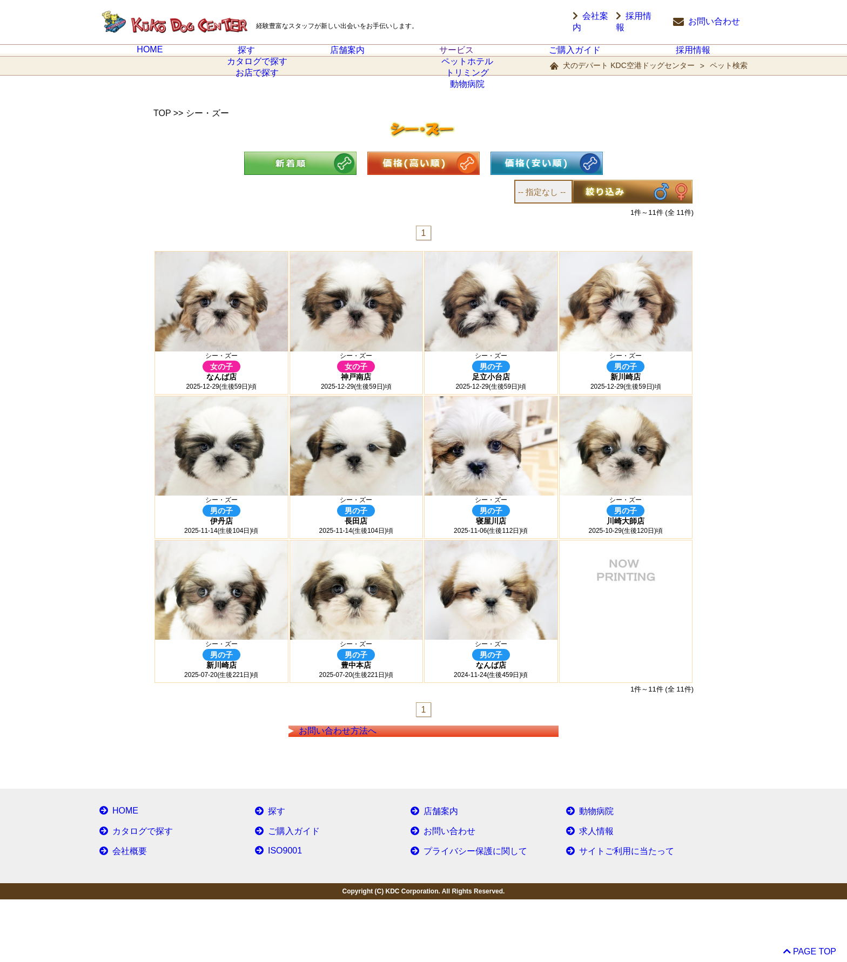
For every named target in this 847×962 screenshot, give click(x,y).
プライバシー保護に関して (462, 914)
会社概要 (120, 914)
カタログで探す (131, 895)
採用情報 (641, 22)
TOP (162, 126)
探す (246, 56)
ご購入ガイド (575, 56)
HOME (150, 55)
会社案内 (590, 22)
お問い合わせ (707, 22)
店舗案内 (347, 56)
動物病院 (587, 876)
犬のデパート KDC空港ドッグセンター (628, 78)
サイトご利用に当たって (613, 914)
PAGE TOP (808, 948)
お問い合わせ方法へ (352, 782)
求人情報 (587, 895)
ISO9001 (276, 914)
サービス (456, 56)
